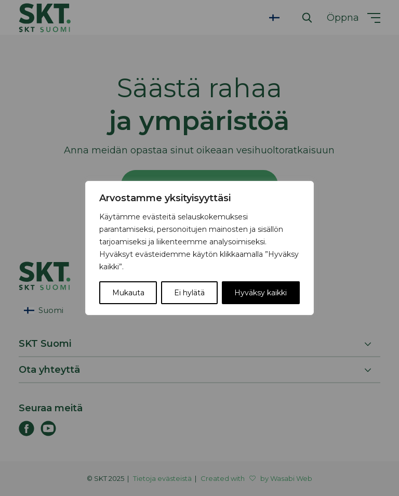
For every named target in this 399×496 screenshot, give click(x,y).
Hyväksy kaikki (260, 292)
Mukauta (128, 292)
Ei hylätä (189, 292)
